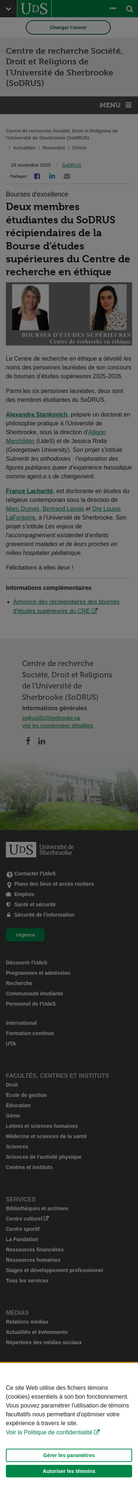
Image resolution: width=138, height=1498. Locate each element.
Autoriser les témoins (69, 1471)
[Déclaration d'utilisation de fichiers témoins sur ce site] (69, 1430)
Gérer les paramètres (69, 1455)
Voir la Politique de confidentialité (49, 1432)
